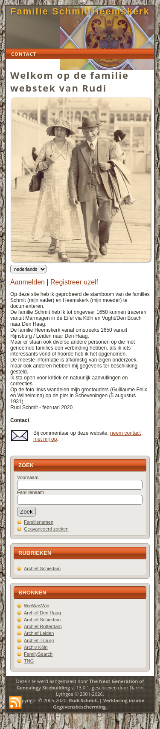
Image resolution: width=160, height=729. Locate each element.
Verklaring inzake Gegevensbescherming (98, 703)
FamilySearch (38, 654)
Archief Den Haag (42, 612)
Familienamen (38, 522)
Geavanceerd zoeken (46, 528)
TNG (29, 660)
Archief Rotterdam (43, 626)
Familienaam (30, 492)
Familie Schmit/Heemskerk (80, 11)
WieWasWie (36, 605)
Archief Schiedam (42, 568)
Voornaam (27, 477)
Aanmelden (27, 282)
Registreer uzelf (74, 282)
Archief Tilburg (39, 640)
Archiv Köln (36, 647)
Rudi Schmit (83, 700)
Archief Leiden (39, 633)
